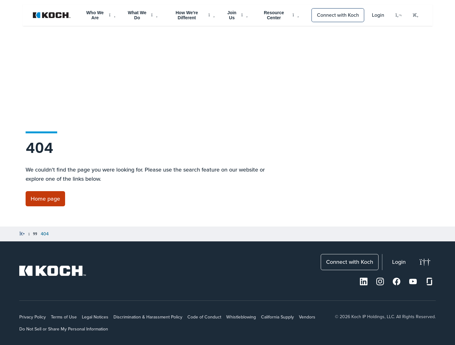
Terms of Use (64, 317)
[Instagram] (380, 281)
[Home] (22, 234)
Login (378, 14)
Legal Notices (95, 317)
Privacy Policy (32, 317)
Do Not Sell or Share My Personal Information (63, 329)
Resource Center (281, 15)
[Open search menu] (415, 15)
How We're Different (195, 15)
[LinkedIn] (363, 281)
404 (45, 234)
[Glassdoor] (429, 281)
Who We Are (100, 15)
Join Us (237, 15)
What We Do (143, 15)
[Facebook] (396, 281)
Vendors (307, 317)
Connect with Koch (338, 14)
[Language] (398, 15)
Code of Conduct (204, 317)
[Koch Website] (52, 15)
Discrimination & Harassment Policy (147, 317)
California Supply (277, 317)
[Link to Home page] (45, 199)
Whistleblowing (241, 317)
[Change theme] (425, 262)
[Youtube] (413, 281)
